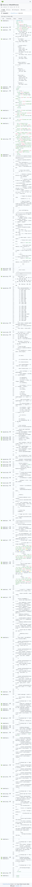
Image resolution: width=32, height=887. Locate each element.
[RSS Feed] (2, 7)
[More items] (30, 9)
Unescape (20, 18)
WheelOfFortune (14, 4)
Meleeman (5, 4)
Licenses (17, 885)
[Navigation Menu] (30, 1)
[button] (10, 27)
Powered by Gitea (6, 884)
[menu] (12, 885)
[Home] (2, 1)
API (21, 885)
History (14, 18)
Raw (3, 18)
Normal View (8, 18)
